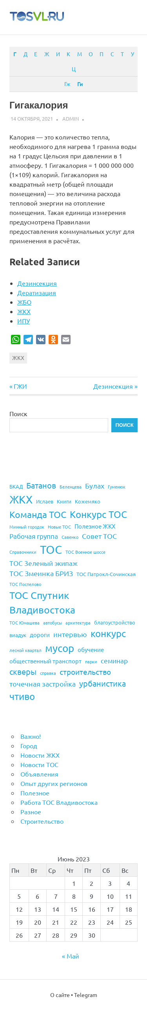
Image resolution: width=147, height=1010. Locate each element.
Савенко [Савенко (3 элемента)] (70, 537)
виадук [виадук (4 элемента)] (17, 635)
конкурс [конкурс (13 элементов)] (108, 633)
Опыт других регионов (53, 783)
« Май (70, 956)
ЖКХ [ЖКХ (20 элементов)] (21, 499)
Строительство (42, 821)
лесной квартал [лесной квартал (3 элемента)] (25, 650)
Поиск (18, 413)
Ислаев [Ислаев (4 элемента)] (44, 501)
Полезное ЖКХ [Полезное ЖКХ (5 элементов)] (94, 526)
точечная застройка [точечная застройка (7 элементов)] (42, 683)
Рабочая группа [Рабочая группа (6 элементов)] (33, 536)
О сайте (60, 994)
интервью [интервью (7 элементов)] (70, 634)
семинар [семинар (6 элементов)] (114, 660)
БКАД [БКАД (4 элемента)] (16, 486)
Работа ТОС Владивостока (59, 802)
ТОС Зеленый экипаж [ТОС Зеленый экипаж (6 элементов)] (43, 563)
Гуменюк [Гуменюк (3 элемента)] (116, 486)
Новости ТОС (39, 764)
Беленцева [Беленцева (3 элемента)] (71, 486)
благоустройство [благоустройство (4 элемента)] (114, 622)
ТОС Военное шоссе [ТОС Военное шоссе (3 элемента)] (85, 552)
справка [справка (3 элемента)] (48, 673)
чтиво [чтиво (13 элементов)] (22, 696)
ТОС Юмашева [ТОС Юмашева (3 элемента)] (24, 622)
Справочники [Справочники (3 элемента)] (22, 552)
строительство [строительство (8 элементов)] (85, 671)
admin (70, 118)
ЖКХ (24, 311)
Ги (80, 83)
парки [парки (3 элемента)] (91, 661)
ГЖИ (20, 386)
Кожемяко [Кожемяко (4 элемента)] (87, 501)
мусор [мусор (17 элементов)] (59, 648)
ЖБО (24, 302)
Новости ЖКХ (40, 755)
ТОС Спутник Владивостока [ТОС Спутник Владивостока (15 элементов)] (42, 602)
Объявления (39, 774)
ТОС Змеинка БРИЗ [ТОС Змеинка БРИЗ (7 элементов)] (41, 573)
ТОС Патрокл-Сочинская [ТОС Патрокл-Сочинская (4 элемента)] (106, 574)
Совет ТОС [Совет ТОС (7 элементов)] (99, 536)
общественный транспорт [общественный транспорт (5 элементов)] (45, 661)
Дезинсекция (37, 283)
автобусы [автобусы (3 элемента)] (52, 622)
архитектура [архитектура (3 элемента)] (78, 622)
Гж (67, 83)
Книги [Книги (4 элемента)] (64, 501)
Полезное (34, 793)
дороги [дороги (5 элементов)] (40, 634)
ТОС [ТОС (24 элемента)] (51, 549)
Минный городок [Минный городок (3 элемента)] (26, 526)
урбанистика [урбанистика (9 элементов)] (102, 683)
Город (28, 745)
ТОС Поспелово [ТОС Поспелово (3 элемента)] (25, 584)
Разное (30, 811)
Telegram (85, 994)
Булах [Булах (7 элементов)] (94, 485)
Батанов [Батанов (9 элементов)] (41, 485)
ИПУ (23, 321)
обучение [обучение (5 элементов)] (91, 649)
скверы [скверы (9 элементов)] (22, 671)
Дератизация (36, 292)
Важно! (30, 736)
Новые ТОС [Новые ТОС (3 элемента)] (59, 526)
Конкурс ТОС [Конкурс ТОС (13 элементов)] (98, 514)
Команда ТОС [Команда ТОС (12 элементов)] (37, 514)
